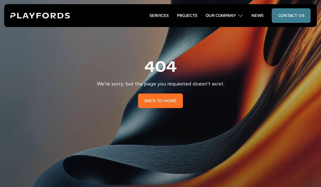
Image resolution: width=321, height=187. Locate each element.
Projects (187, 15)
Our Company (224, 15)
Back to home (160, 100)
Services (159, 15)
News (257, 15)
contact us (291, 15)
